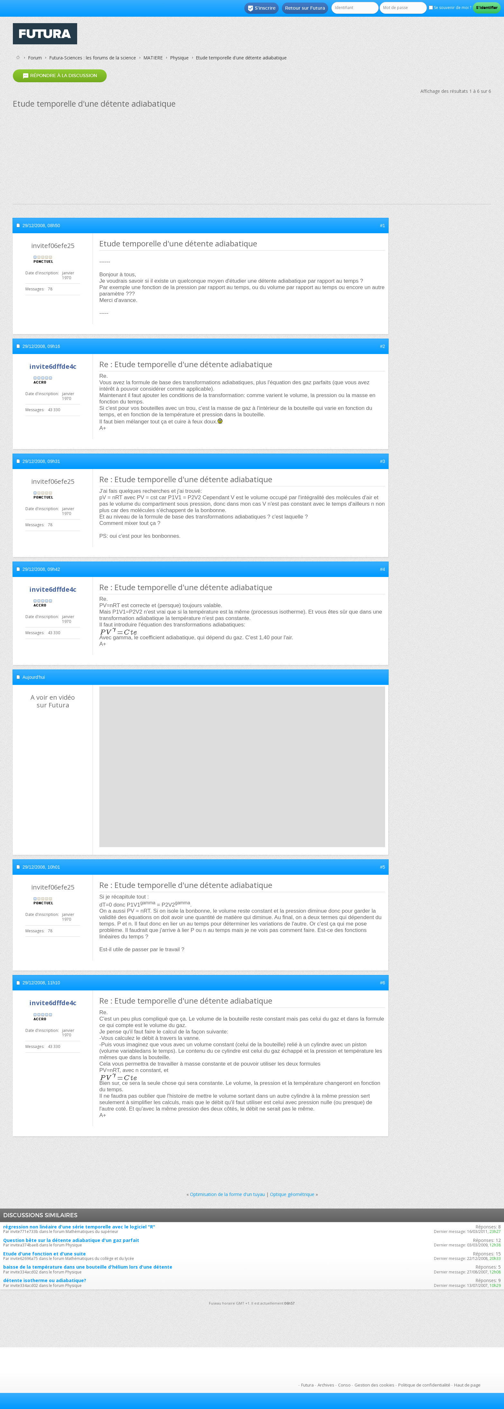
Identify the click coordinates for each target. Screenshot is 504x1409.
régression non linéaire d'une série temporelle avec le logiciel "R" (79, 1227)
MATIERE (153, 58)
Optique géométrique (292, 1194)
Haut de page (467, 1385)
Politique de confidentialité (424, 1385)
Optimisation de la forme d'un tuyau (227, 1194)
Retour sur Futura (305, 8)
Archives (326, 1385)
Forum (35, 58)
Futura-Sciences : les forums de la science (92, 58)
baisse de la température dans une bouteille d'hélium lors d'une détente (87, 1267)
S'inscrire (261, 8)
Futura (307, 1385)
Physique (179, 58)
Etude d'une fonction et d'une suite (44, 1254)
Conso (344, 1385)
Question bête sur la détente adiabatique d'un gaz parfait (71, 1240)
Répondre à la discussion (59, 75)
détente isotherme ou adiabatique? (44, 1280)
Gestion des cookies (374, 1385)
